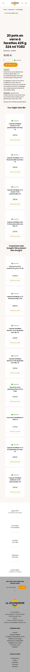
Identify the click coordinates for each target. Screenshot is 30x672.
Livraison (15, 632)
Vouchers (15, 664)
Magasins (15, 647)
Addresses (15, 662)
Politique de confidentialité (15, 641)
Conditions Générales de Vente (15, 637)
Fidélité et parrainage (15, 639)
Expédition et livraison (15, 643)
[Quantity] (8, 60)
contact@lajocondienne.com (17, 622)
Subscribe (22, 587)
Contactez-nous (15, 645)
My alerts (15, 666)
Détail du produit (15, 140)
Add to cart (10, 65)
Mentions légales (15, 635)
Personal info (15, 658)
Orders (15, 660)
